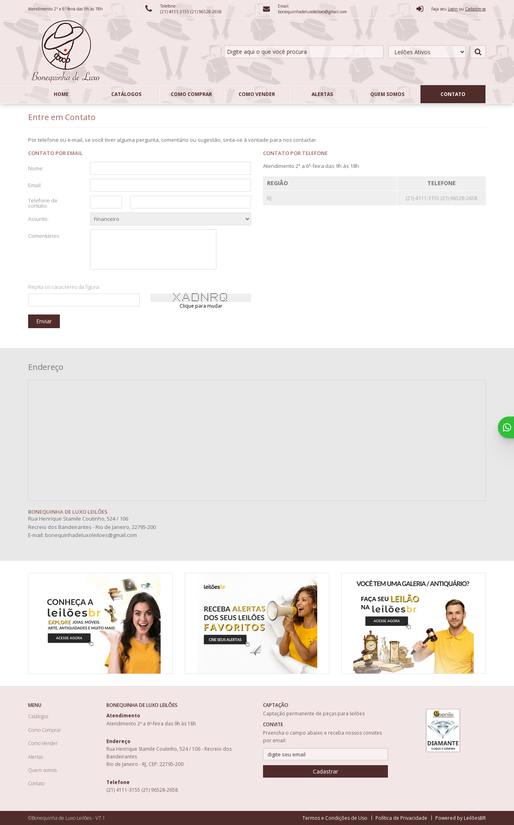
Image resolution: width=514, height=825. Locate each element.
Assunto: (38, 218)
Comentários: (44, 235)
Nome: (36, 168)
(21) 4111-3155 (175, 11)
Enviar (44, 321)
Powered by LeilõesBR (460, 818)
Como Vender (257, 94)
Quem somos (387, 94)
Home (61, 94)
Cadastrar (325, 771)
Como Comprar (191, 94)
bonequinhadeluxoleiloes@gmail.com (91, 535)
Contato (453, 94)
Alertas (322, 94)
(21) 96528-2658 (206, 11)
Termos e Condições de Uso (334, 818)
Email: (35, 185)
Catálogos (126, 94)
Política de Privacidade (401, 818)
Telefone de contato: (42, 202)
